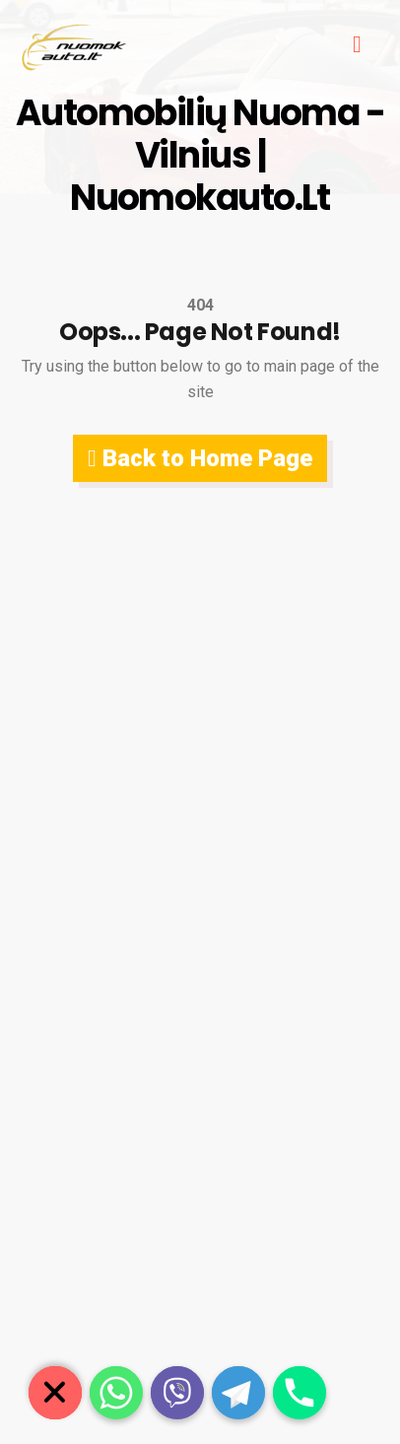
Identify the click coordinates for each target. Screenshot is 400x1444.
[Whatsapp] (116, 1392)
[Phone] (299, 1392)
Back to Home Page (200, 458)
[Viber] (177, 1392)
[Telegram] (238, 1392)
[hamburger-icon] (357, 46)
